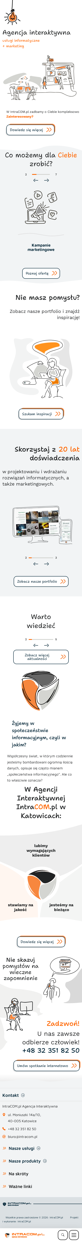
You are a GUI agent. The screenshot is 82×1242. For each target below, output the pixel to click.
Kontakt (10, 1095)
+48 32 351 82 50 (51, 1050)
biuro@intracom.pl (22, 1137)
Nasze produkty (25, 1161)
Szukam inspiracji (37, 414)
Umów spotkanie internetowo (42, 1065)
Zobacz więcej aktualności (37, 657)
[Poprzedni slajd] (36, 180)
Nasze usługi (21, 1148)
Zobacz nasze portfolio (37, 581)
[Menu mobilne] (74, 1235)
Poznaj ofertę (37, 273)
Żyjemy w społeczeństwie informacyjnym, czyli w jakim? (39, 734)
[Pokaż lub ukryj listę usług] (4, 1148)
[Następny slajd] (46, 180)
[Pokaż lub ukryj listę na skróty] (4, 1173)
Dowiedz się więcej (26, 130)
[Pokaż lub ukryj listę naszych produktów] (4, 1161)
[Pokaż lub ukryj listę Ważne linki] (4, 1186)
